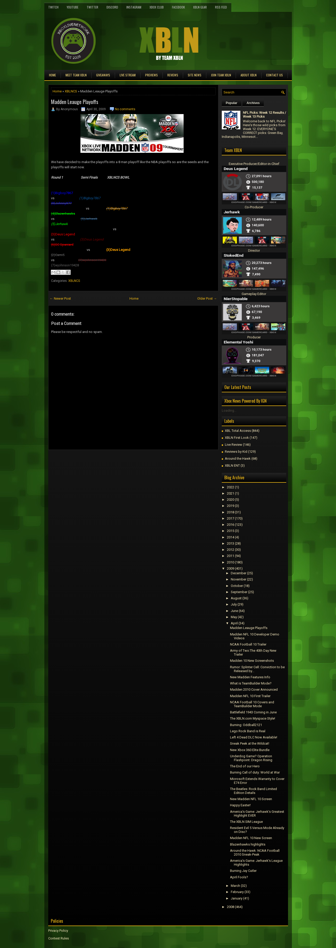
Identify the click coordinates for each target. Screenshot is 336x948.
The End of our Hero (245, 766)
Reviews (172, 75)
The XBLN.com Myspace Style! (252, 718)
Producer (254, 337)
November (238, 579)
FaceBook (178, 7)
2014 (230, 537)
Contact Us (274, 75)
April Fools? (239, 877)
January (236, 898)
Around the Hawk (238, 458)
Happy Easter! (240, 805)
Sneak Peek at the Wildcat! (249, 743)
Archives (253, 103)
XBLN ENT (232, 465)
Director (254, 250)
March (235, 886)
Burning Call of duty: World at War (255, 772)
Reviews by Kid (236, 451)
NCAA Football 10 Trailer (248, 644)
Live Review (233, 445)
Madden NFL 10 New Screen (251, 838)
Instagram (133, 7)
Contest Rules (58, 938)
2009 (230, 568)
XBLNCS (71, 91)
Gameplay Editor (254, 294)
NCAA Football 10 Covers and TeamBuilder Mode (252, 704)
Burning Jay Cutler (243, 871)
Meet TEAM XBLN (76, 75)
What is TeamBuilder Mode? (251, 683)
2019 (230, 506)
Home (52, 75)
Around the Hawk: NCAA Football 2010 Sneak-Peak (255, 852)
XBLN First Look (237, 438)
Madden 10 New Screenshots (252, 661)
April (234, 623)
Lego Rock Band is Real (247, 731)
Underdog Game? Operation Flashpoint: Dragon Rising (251, 758)
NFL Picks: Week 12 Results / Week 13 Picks (264, 114)
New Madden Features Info (250, 677)
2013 (230, 543)
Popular (231, 103)
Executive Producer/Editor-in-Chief (254, 164)
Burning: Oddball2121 (246, 725)
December (238, 573)
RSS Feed (221, 7)
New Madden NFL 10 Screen (251, 799)
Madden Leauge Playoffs (74, 101)
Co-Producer (254, 207)
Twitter (92, 7)
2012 (230, 550)
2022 (230, 487)
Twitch (53, 7)
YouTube (72, 7)
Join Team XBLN (221, 75)
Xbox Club (157, 7)
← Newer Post (60, 298)
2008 (230, 907)
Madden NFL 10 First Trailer (250, 696)
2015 (230, 531)
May (234, 617)
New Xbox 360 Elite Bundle (249, 750)
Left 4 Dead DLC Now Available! (253, 737)
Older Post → (207, 298)
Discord (112, 7)
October (237, 586)
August (236, 598)
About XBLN (249, 75)
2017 (230, 518)
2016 (230, 525)
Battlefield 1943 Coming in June (253, 712)
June (234, 611)
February (237, 892)
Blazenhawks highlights (247, 844)
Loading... (229, 410)
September (239, 592)
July (234, 604)
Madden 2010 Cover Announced (254, 689)
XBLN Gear (200, 7)
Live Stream (128, 75)
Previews (151, 75)
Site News (194, 75)
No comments (125, 109)
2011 (230, 556)
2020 (230, 499)
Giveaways (103, 75)
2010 (230, 562)
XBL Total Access (238, 431)
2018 (230, 512)
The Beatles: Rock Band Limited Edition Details (253, 791)
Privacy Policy (58, 931)
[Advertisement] (108, 461)
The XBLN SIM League (246, 822)
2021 (230, 493)
